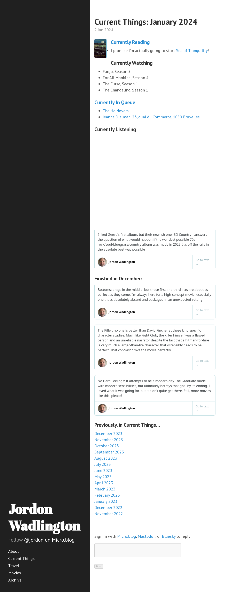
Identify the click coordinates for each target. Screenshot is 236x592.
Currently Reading (130, 42)
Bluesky (168, 536)
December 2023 (108, 433)
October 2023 (106, 446)
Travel (13, 565)
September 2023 (109, 452)
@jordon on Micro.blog (49, 539)
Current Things (21, 558)
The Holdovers (116, 110)
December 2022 (108, 507)
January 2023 (105, 501)
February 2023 (107, 495)
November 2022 (108, 513)
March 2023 (104, 489)
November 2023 (108, 439)
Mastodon (147, 536)
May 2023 (102, 476)
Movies (14, 573)
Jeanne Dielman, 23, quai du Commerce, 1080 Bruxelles (151, 117)
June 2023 (103, 470)
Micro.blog (126, 536)
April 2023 (103, 483)
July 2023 (102, 464)
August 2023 (105, 458)
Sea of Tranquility (192, 50)
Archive (15, 580)
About (13, 551)
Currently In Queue (114, 102)
